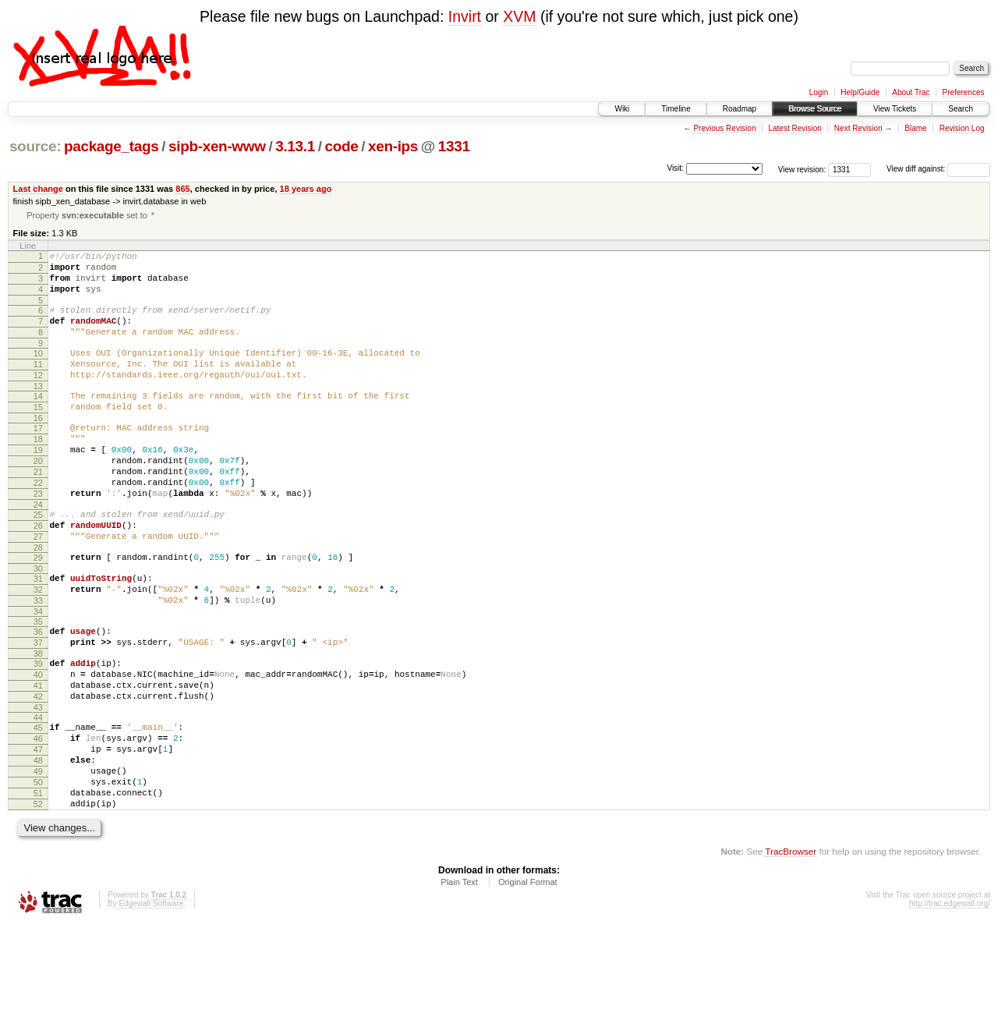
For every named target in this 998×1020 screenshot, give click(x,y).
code (341, 146)
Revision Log (962, 128)
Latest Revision (794, 128)
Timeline (675, 108)
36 (38, 694)
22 (38, 524)
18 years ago (306, 188)
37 (38, 707)
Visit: (675, 168)
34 (38, 673)
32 (38, 647)
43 (38, 783)
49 (38, 857)
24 (38, 550)
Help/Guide (860, 92)
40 (38, 744)
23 (38, 537)
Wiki (621, 108)
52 (38, 896)
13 (38, 411)
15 (38, 434)
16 (38, 447)
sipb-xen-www (217, 146)
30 (38, 624)
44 (38, 794)
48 (38, 843)
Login (818, 92)
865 (182, 188)
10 (38, 371)
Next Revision (858, 128)
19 (38, 484)
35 (38, 684)
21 (38, 510)
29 (38, 610)
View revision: (802, 169)
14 (38, 421)
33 (38, 660)
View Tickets (894, 108)
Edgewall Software (151, 998)
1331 (454, 146)
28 (38, 600)
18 (38, 471)
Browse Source (814, 108)
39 (38, 730)
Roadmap (739, 108)
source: (35, 146)
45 (38, 804)
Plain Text (459, 977)
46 (38, 817)
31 (38, 634)
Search (960, 108)
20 (38, 497)
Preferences (964, 92)
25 (38, 560)
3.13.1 (295, 146)
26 (38, 574)
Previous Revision (724, 128)
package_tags (111, 146)
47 (38, 830)
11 (38, 384)
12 (38, 397)
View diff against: (938, 169)
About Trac (910, 92)
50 (38, 870)
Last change (38, 188)
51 (38, 883)
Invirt (464, 16)
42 (38, 770)
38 (38, 720)
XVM (519, 16)
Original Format (527, 977)
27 (38, 587)
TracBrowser (790, 946)
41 (38, 757)
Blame (915, 128)
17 (38, 457)
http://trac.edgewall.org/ (949, 998)
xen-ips (393, 146)
